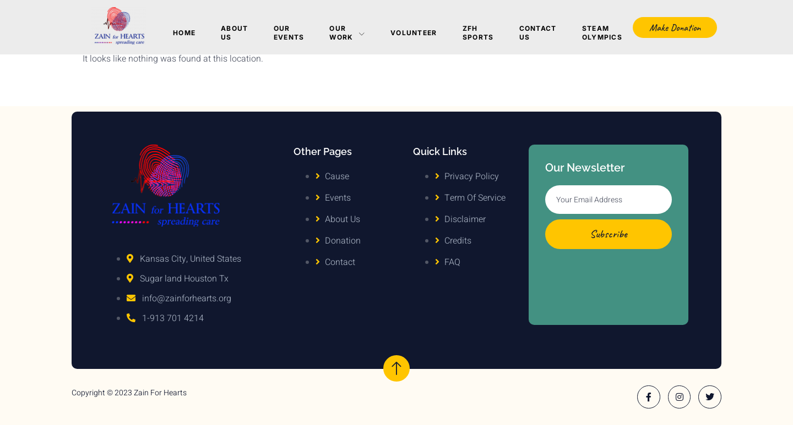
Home (184, 33)
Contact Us (538, 32)
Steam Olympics (602, 32)
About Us (234, 32)
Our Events (289, 32)
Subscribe (608, 234)
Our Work (347, 32)
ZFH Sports (478, 32)
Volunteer (413, 33)
